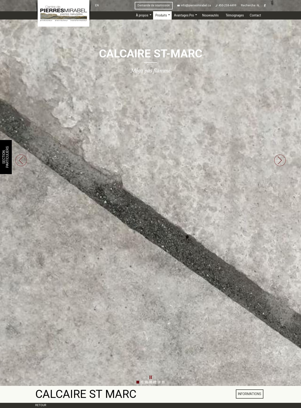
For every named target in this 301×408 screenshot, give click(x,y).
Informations (249, 394)
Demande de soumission (154, 5)
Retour (40, 405)
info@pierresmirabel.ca (196, 5)
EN (97, 5)
